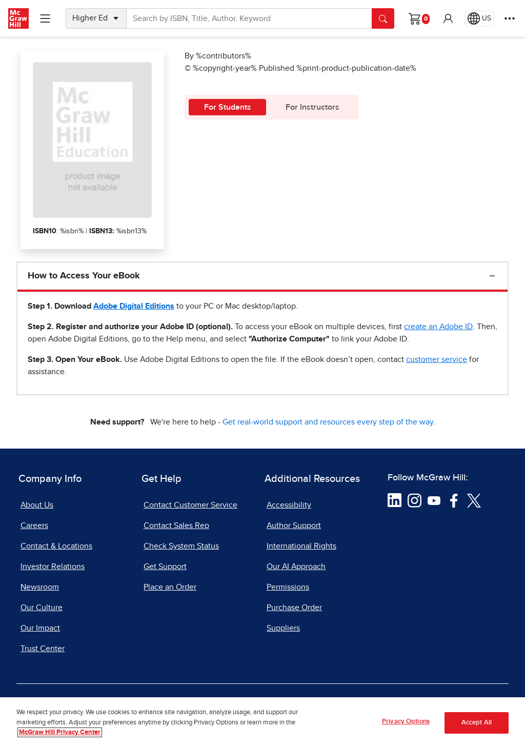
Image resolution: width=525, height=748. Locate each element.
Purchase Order (294, 607)
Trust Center (43, 648)
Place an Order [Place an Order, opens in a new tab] (170, 587)
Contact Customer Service (190, 505)
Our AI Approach (296, 566)
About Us (37, 505)
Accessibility (289, 505)
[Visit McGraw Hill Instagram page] (414, 500)
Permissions (288, 587)
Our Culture (42, 607)
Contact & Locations (56, 546)
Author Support (294, 525)
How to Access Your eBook (84, 275)
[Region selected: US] (479, 18)
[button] (448, 18)
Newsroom (40, 587)
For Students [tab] (227, 107)
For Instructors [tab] (312, 107)
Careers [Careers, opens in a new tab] (34, 525)
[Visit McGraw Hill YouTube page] (434, 500)
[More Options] (509, 18)
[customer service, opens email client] (436, 359)
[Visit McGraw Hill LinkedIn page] (394, 500)
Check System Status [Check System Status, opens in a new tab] (181, 546)
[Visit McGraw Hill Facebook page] (454, 500)
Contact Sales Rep (176, 525)
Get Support (165, 566)
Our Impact (40, 628)
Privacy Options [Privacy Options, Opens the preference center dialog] (406, 725)
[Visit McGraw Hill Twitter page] (474, 500)
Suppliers (283, 628)
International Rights (301, 546)
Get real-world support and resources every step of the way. (329, 422)
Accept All (476, 726)
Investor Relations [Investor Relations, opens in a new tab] (53, 566)
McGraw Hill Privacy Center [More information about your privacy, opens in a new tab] (59, 736)
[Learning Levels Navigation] (45, 18)
